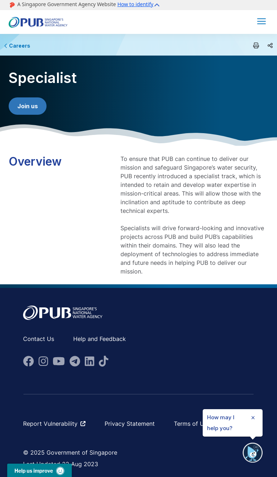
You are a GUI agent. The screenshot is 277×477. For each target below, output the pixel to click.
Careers (17, 46)
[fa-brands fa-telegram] (75, 361)
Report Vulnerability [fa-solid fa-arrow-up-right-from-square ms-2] (54, 423)
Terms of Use (192, 423)
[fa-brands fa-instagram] (43, 361)
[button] (139, 5)
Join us (27, 106)
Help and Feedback (99, 338)
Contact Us (38, 338)
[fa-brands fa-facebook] (28, 361)
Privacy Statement (130, 423)
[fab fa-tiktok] (103, 361)
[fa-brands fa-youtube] (59, 361)
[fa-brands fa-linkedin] (89, 361)
